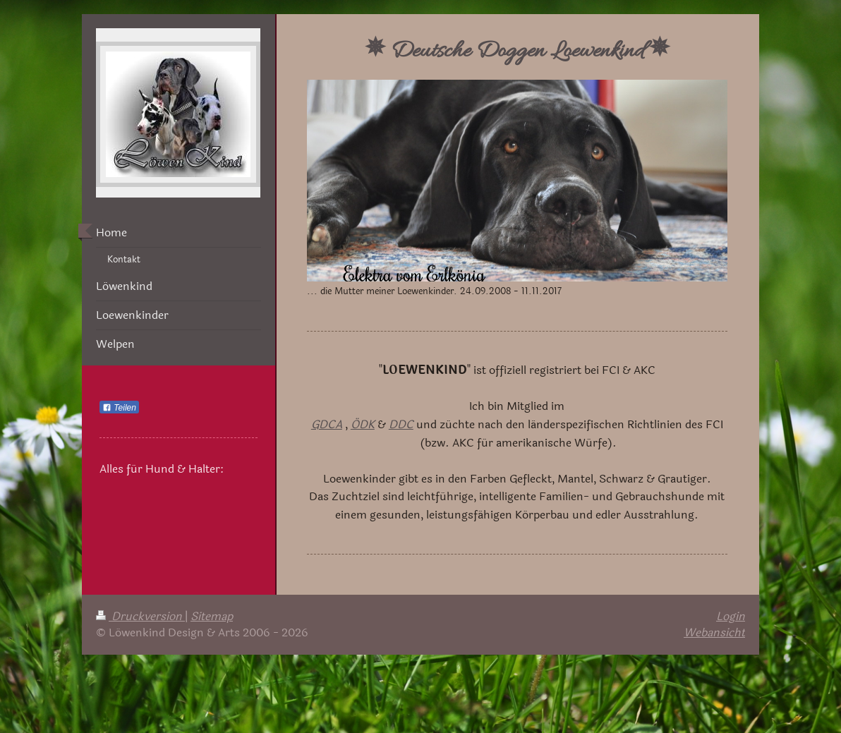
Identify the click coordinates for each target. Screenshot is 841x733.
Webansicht (714, 632)
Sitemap (211, 616)
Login (730, 616)
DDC (401, 424)
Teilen (119, 408)
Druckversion (140, 616)
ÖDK (363, 424)
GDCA (326, 424)
